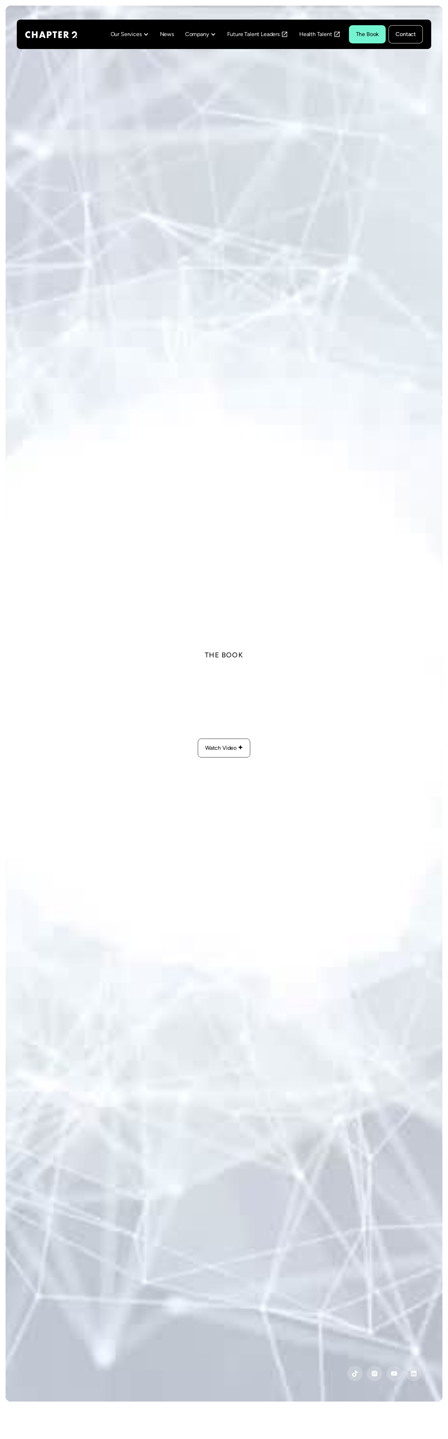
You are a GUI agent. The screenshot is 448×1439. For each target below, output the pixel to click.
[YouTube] (355, 1373)
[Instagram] (374, 1373)
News (167, 34)
